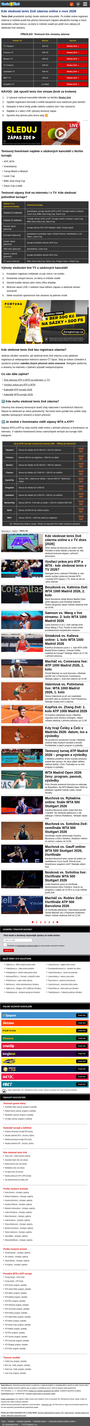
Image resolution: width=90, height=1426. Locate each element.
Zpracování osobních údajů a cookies (62, 1421)
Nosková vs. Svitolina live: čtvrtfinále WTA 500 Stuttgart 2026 (65, 876)
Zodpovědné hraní (7, 1394)
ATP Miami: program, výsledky (15, 1321)
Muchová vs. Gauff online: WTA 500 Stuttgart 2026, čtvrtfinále (65, 850)
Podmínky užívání (40, 1421)
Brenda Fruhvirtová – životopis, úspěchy (19, 1228)
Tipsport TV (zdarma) (12, 212)
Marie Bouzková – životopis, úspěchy (18, 1216)
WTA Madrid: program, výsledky (16, 1297)
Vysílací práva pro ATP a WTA (19, 384)
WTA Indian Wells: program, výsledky (18, 1289)
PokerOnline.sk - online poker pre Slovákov (63, 988)
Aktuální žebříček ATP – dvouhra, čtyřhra (19, 1143)
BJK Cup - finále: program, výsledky (17, 1365)
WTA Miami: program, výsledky (16, 1293)
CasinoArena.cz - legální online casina (61, 964)
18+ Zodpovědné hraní (10, 1424)
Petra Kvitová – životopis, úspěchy (17, 1192)
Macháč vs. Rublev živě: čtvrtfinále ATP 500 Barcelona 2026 (64, 902)
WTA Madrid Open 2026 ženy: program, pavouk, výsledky (63, 776)
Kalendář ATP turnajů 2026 (18, 389)
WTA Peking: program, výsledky (16, 1313)
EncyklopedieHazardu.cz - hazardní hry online (64, 968)
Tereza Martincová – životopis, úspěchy (18, 1224)
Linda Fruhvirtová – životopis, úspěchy (18, 1212)
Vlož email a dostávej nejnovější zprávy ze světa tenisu (32, 935)
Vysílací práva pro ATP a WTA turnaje (18, 1176)
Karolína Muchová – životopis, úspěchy (18, 1200)
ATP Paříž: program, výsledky (15, 1348)
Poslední (58, 922)
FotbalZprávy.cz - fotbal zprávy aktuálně (20, 968)
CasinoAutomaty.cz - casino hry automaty (62, 972)
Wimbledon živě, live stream (15, 1168)
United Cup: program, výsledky (16, 1361)
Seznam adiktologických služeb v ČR (51, 1413)
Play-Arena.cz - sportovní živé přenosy (61, 980)
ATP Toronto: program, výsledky (16, 1337)
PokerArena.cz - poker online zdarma (19, 980)
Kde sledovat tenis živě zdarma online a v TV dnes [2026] (65, 540)
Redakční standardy (24, 1421)
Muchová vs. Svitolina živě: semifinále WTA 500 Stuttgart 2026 (66, 828)
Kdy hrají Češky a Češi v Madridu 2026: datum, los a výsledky (66, 732)
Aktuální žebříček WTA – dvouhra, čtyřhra (19, 1135)
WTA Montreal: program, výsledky (17, 1305)
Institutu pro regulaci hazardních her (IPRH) (44, 1391)
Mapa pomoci (69, 1413)
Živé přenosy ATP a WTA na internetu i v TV (27, 380)
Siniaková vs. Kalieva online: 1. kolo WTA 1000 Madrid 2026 (64, 639)
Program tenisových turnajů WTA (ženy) (19, 1131)
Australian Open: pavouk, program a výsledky (21, 1107)
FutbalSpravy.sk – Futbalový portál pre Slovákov (65, 992)
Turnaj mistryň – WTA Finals (15, 1277)
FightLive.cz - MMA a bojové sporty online (20, 964)
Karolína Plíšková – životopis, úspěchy (18, 1204)
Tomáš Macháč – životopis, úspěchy (17, 1253)
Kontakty (11, 1421)
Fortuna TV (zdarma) (12, 220)
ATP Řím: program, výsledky (15, 1333)
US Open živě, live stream (14, 1172)
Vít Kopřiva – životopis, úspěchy (16, 1265)
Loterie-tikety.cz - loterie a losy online (61, 976)
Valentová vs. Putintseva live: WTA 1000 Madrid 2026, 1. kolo (64, 688)
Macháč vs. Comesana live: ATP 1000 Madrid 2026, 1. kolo (66, 665)
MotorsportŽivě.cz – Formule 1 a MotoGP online (23, 976)
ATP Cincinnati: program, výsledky (17, 1341)
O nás (3, 1421)
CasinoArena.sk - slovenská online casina (62, 984)
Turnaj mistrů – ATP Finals (14, 1281)
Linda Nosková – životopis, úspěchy (17, 1220)
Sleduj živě (72, 46)
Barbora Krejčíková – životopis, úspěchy (19, 1196)
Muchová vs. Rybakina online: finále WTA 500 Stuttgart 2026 (62, 802)
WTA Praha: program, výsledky (16, 1285)
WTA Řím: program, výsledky (15, 1301)
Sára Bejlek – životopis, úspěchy (16, 1236)
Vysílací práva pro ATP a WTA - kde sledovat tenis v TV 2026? (65, 565)
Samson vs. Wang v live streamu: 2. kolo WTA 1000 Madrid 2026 (66, 617)
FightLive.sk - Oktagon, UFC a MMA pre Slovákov (23, 988)
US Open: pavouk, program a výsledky (18, 1119)
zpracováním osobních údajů (27, 946)
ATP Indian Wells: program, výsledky (18, 1317)
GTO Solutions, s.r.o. (30, 1424)
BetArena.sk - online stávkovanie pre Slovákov (22, 984)
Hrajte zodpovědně (7, 1399)
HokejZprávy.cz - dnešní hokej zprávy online (21, 972)
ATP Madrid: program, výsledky (16, 1329)
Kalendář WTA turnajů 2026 (18, 394)
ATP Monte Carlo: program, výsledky (18, 1325)
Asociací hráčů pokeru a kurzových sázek (40, 1394)
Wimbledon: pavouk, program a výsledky (19, 1115)
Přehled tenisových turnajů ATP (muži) (18, 1139)
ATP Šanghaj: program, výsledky (16, 1345)
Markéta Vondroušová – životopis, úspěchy (20, 1208)
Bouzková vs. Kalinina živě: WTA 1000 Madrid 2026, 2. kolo (66, 591)
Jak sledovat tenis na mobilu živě (16, 1180)
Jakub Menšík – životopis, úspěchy (17, 1261)
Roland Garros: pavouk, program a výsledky (20, 1111)
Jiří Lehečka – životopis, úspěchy (16, 1257)
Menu (85, 4)
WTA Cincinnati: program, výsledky (17, 1309)
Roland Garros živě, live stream (16, 1164)
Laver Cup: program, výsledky (15, 1373)
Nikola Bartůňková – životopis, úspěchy (18, 1240)
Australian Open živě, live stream (16, 1160)
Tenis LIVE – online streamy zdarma (17, 1156)
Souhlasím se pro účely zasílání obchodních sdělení (36, 946)
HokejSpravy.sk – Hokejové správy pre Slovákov (23, 992)
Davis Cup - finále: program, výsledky (18, 1369)
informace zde (46, 1405)
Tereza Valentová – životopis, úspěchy (18, 1232)
